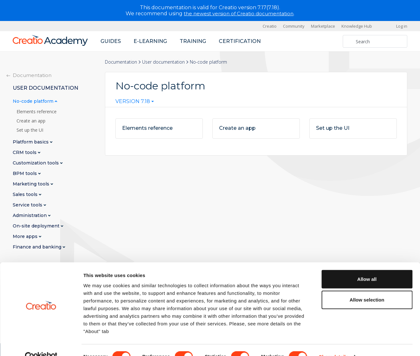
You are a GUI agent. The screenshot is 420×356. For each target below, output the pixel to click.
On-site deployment (37, 226)
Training (193, 41)
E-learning (150, 41)
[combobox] (134, 103)
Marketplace (323, 26)
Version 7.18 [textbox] (132, 101)
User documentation (163, 62)
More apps (26, 236)
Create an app (31, 121)
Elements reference (37, 112)
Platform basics (31, 142)
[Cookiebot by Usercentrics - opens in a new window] (41, 343)
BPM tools (25, 173)
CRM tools (25, 152)
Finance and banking (38, 247)
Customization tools (36, 163)
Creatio (270, 26)
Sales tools (26, 194)
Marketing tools (32, 184)
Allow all (367, 265)
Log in (401, 26)
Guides (110, 41)
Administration (30, 215)
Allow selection (366, 286)
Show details (333, 343)
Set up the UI (30, 130)
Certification (240, 41)
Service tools (28, 205)
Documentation (121, 62)
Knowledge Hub (356, 26)
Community (294, 26)
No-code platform (34, 101)
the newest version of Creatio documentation (238, 13)
